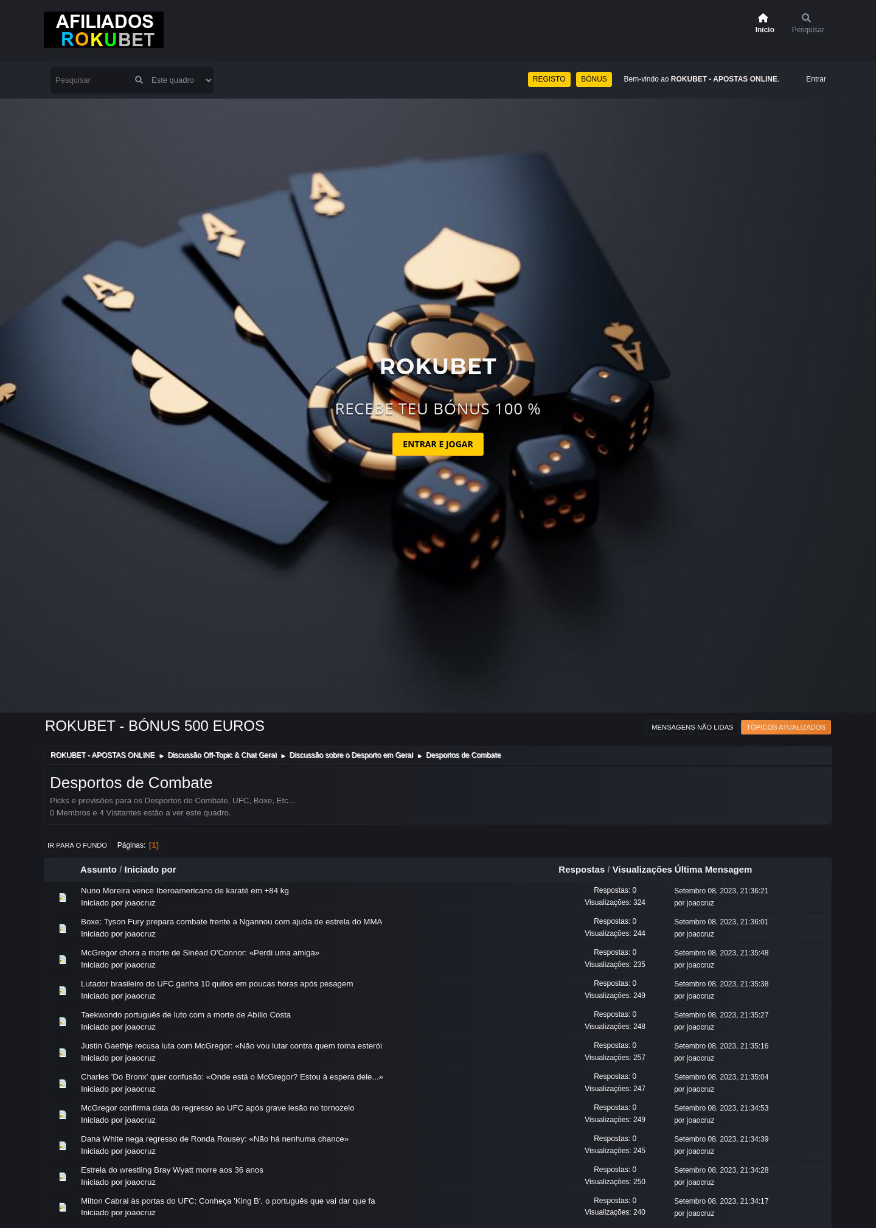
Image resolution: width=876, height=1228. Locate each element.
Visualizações (642, 869)
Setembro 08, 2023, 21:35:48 (721, 953)
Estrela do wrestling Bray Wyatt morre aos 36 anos (172, 1169)
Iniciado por (150, 869)
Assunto (98, 869)
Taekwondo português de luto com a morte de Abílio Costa (186, 1014)
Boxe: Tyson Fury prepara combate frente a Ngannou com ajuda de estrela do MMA (231, 921)
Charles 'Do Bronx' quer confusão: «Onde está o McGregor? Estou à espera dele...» (232, 1076)
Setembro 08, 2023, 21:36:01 (721, 922)
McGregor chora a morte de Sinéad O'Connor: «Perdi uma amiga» (200, 952)
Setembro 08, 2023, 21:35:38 (721, 984)
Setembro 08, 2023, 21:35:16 (721, 1046)
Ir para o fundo (77, 845)
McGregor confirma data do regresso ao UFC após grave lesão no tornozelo (218, 1107)
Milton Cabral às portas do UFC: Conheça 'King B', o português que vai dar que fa (228, 1200)
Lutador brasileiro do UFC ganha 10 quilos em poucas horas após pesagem (217, 983)
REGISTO (549, 79)
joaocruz (140, 902)
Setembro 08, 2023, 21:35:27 (721, 1015)
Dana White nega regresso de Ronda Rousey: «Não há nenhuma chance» (215, 1138)
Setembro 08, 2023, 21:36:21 (721, 891)
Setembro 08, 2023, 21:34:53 (721, 1108)
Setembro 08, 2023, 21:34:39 (721, 1139)
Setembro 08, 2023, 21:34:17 (721, 1201)
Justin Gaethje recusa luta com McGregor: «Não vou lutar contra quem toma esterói (231, 1045)
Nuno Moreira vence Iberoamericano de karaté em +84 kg (185, 890)
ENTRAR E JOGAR (438, 444)
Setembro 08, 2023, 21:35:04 (721, 1077)
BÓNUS (594, 79)
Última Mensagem (719, 869)
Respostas (581, 869)
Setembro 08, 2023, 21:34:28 (721, 1170)
